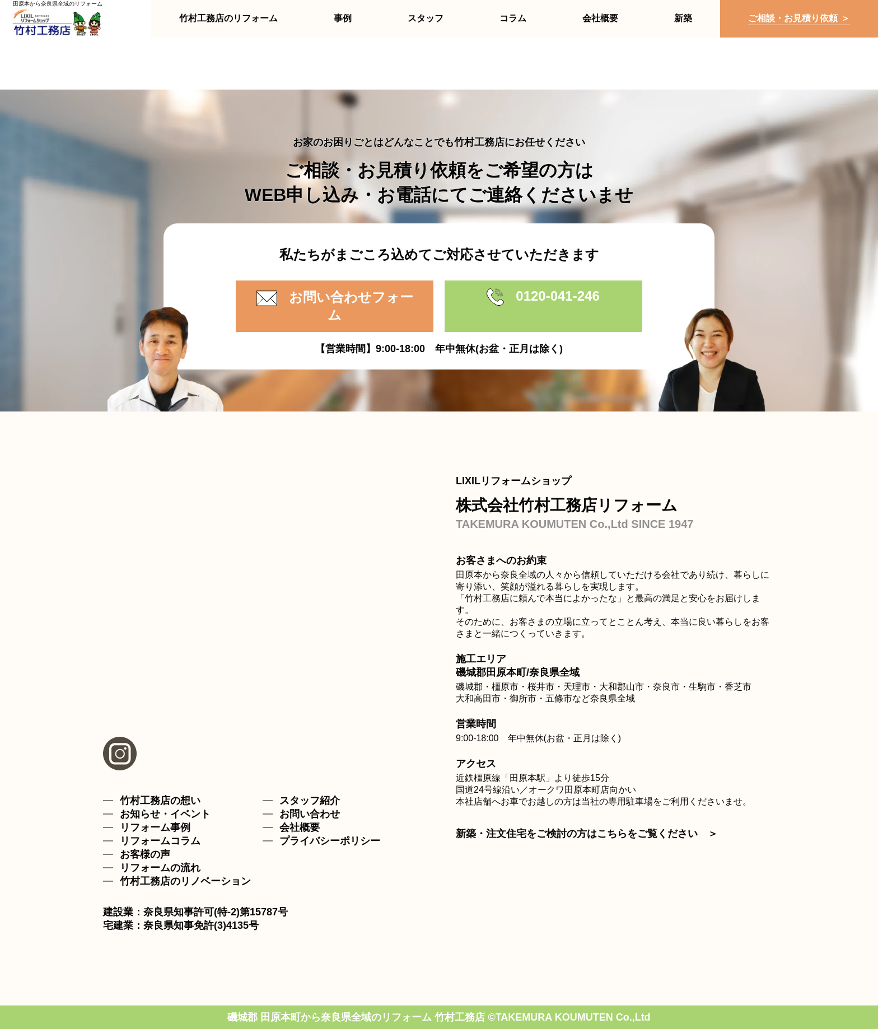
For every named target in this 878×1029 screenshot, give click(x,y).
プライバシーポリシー (329, 840)
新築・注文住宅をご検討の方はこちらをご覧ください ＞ (587, 833)
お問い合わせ (309, 814)
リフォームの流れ (160, 867)
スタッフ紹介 (309, 800)
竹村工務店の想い (160, 800)
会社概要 (299, 827)
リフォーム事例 (155, 827)
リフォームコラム (160, 840)
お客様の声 (145, 854)
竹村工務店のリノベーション (185, 881)
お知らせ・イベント (165, 814)
